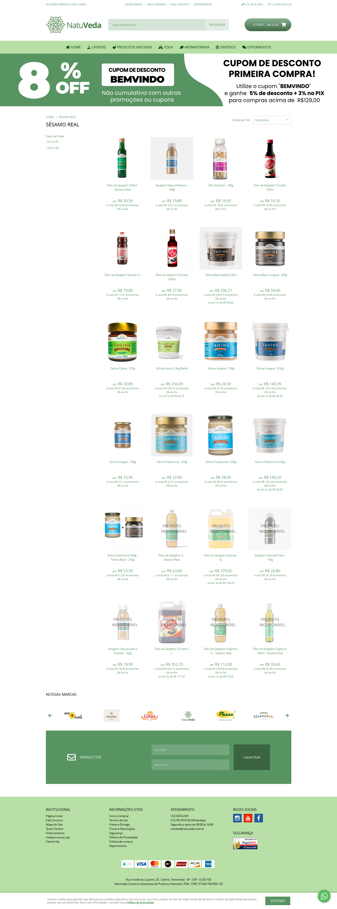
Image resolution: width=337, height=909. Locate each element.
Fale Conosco (179, 4)
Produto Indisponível (171, 528)
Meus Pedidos (156, 4)
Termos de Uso (118, 820)
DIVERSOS (228, 47)
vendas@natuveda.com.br (187, 829)
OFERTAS (99, 47)
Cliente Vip (52, 841)
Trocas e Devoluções (122, 829)
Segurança (116, 833)
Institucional (58, 809)
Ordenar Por (241, 120)
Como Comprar (119, 816)
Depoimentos (203, 4)
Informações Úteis (126, 809)
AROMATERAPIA (196, 47)
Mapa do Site (54, 824)
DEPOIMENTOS (259, 47)
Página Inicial (54, 816)
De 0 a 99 (52, 141)
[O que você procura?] (217, 25)
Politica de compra (121, 841)
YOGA (168, 47)
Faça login (78, 4)
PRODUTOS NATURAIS (134, 47)
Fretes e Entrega (119, 824)
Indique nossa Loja (58, 837)
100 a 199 (53, 148)
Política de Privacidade (123, 837)
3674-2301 (254, 4)
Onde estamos (55, 833)
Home (76, 47)
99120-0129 (281, 4)
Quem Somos (134, 4)
